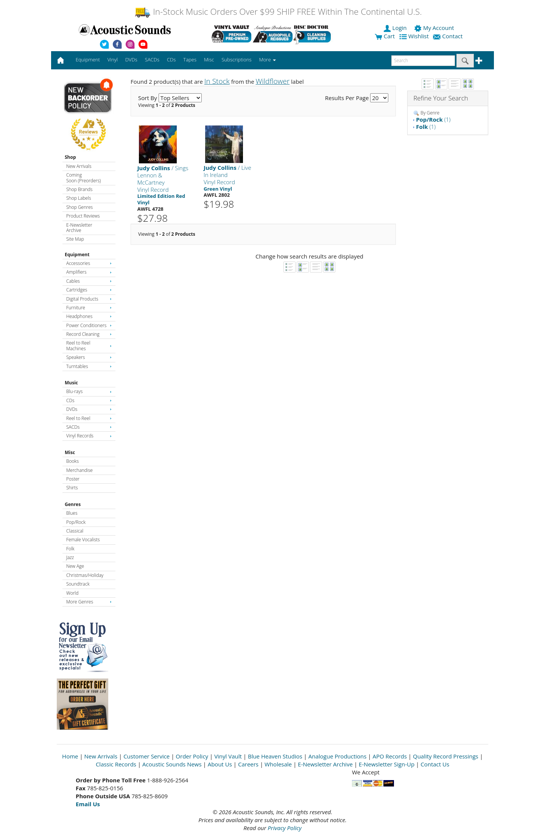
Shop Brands (79, 189)
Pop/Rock (76, 522)
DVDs (89, 409)
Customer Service (146, 756)
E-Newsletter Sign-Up (386, 764)
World (72, 593)
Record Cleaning (89, 334)
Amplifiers (89, 272)
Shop (70, 157)
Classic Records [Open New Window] (116, 764)
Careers (248, 764)
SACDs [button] (152, 59)
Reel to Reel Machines (89, 345)
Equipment (77, 254)
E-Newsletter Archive (79, 227)
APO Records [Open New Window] (390, 756)
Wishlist (414, 36)
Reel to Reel (89, 418)
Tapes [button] (189, 59)
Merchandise (79, 470)
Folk (70, 548)
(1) (433, 119)
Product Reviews (83, 216)
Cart (385, 36)
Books (72, 461)
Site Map (75, 239)
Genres (73, 504)
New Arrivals (78, 166)
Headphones (89, 316)
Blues (72, 513)
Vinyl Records (89, 435)
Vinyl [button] (112, 59)
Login (395, 27)
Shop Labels (78, 198)
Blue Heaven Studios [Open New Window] (275, 756)
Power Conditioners (89, 325)
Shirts (72, 487)
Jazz (70, 557)
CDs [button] (171, 59)
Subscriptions (236, 59)
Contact (448, 36)
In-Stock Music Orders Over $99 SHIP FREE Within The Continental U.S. (278, 11)
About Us (220, 764)
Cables (89, 281)
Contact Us (434, 764)
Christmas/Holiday (84, 575)
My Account (434, 27)
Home (70, 756)
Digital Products (89, 299)
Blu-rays (89, 391)
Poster (72, 479)
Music (71, 382)
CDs (89, 400)
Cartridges (89, 290)
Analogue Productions (337, 756)
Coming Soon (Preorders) (83, 177)
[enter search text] (423, 60)
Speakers (89, 357)
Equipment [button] (88, 59)
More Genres (89, 602)
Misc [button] (209, 59)
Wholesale (278, 764)
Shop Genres (79, 207)
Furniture (89, 307)
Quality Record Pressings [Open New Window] (445, 756)
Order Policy (192, 756)
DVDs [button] (131, 59)
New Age (75, 566)
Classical (74, 531)
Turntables (89, 366)
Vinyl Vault (228, 756)
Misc (70, 452)
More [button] (267, 59)
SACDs (89, 427)
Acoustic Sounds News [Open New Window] (172, 764)
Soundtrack (77, 584)
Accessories (89, 263)
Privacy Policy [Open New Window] (284, 828)
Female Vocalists (83, 539)
